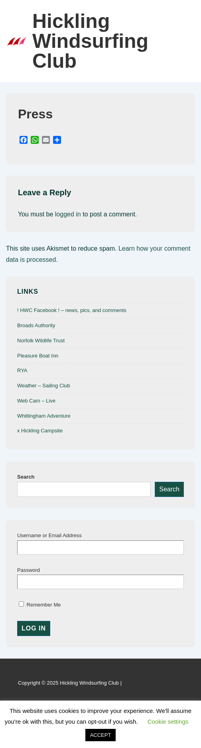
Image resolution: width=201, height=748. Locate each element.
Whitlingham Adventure (44, 416)
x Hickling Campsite (40, 431)
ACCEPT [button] (100, 735)
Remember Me (40, 605)
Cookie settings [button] (168, 721)
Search (25, 477)
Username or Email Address (49, 535)
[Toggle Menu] (187, 41)
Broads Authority (36, 325)
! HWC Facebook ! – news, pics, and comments (71, 310)
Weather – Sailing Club (43, 386)
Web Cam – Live (36, 401)
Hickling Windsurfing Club (90, 41)
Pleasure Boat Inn (37, 356)
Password (28, 570)
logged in (68, 214)
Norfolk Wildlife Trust (41, 341)
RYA (22, 370)
